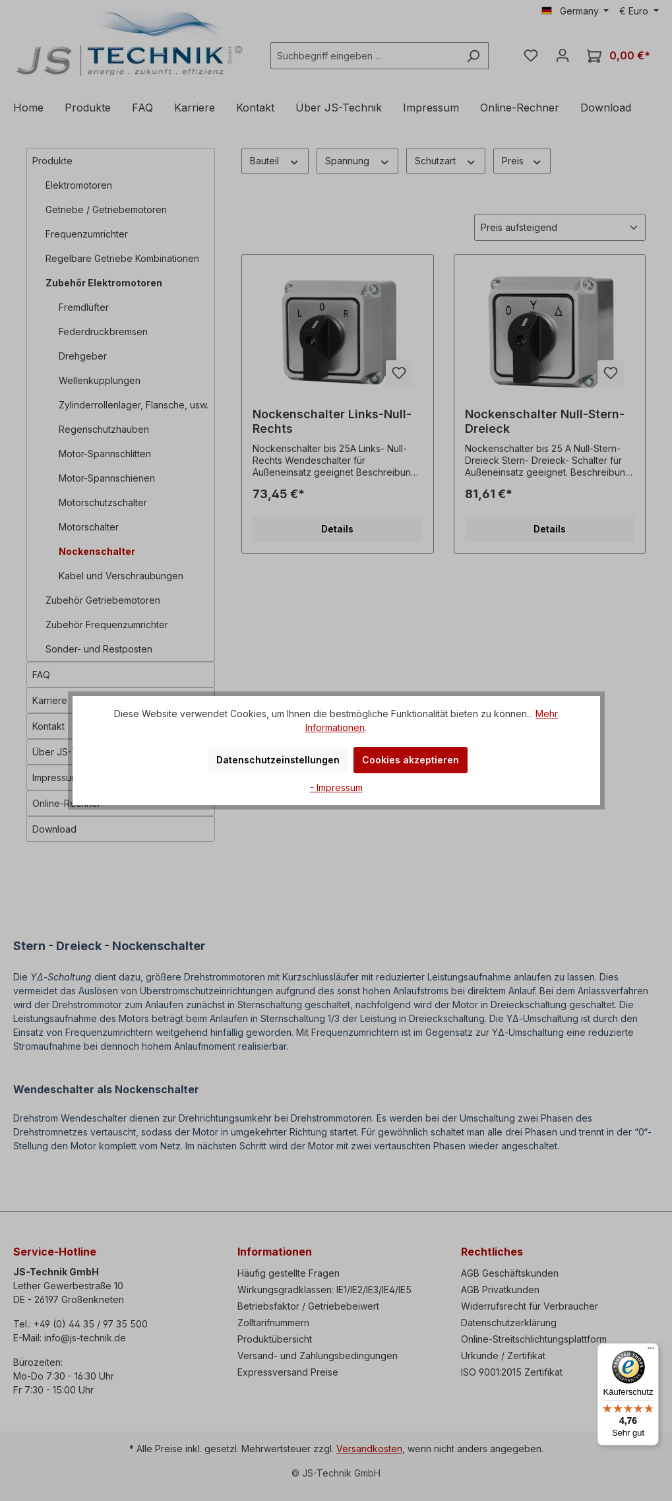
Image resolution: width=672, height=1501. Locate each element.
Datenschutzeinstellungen (278, 759)
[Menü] (651, 1351)
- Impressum (336, 787)
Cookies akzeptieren (410, 759)
